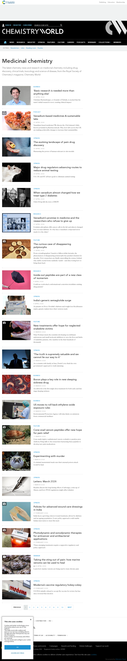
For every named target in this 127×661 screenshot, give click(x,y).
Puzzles (40, 48)
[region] (17, 637)
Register (17, 25)
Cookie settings (17, 653)
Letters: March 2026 (45, 481)
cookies (94, 655)
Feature (36, 240)
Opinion (36, 138)
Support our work (102, 646)
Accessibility (50, 635)
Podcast (37, 112)
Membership (120, 2)
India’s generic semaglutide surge (52, 300)
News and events (39, 646)
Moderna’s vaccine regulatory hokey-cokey (57, 584)
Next (70, 607)
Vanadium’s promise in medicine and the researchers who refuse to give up (56, 219)
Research (37, 214)
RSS (50, 621)
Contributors (41, 621)
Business (36, 87)
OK (17, 647)
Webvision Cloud (120, 659)
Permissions (61, 635)
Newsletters (15, 48)
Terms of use (38, 635)
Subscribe (27, 25)
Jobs (22, 48)
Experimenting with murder (49, 456)
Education (111, 2)
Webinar (36, 556)
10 (63, 607)
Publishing (102, 2)
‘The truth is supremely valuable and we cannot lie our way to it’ (56, 356)
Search (61, 25)
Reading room (31, 48)
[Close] (30, 619)
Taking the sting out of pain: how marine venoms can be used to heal (56, 561)
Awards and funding (68, 646)
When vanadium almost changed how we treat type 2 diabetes (56, 194)
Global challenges (85, 646)
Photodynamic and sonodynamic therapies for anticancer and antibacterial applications (57, 535)
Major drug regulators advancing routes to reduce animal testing (57, 169)
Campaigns (53, 646)
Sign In (8, 25)
